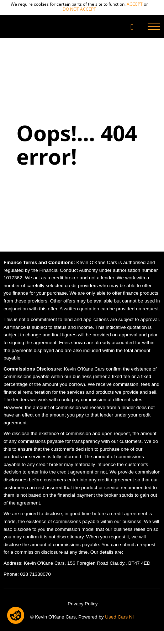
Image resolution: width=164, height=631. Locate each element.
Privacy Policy (82, 603)
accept (135, 4)
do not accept (79, 9)
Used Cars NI (119, 617)
